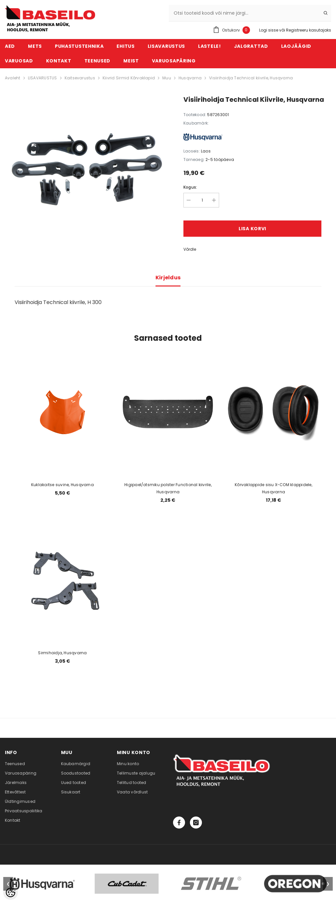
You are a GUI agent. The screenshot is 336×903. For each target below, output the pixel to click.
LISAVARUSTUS (42, 78)
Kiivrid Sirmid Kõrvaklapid (129, 78)
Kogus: (190, 187)
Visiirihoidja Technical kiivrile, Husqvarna (251, 78)
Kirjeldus (168, 277)
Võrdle (189, 249)
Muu (166, 78)
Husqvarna (190, 78)
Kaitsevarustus (80, 78)
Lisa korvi (252, 228)
